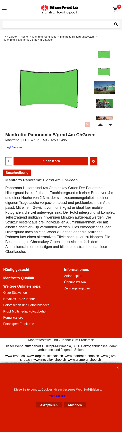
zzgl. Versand (14, 147)
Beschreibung (17, 173)
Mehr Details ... (58, 395)
